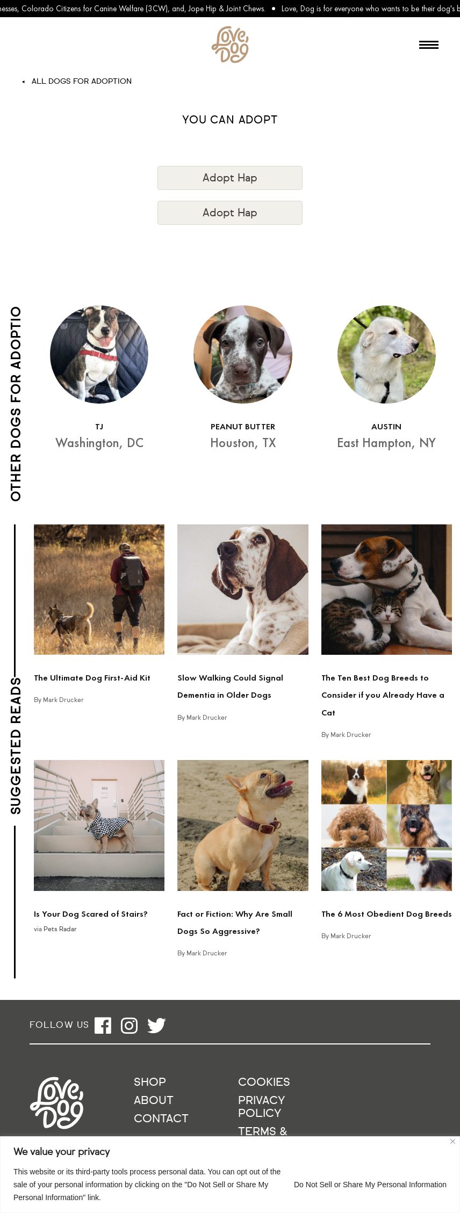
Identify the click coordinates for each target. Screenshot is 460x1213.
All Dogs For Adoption (82, 81)
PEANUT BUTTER (243, 426)
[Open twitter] (156, 1025)
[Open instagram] (129, 1025)
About (154, 1101)
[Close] (452, 1141)
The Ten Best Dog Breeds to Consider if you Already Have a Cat (382, 695)
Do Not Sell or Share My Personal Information (370, 1184)
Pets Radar (60, 929)
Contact (161, 1119)
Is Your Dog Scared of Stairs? (91, 913)
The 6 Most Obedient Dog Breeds (386, 913)
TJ (99, 426)
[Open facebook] (103, 1025)
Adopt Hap (230, 178)
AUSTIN (386, 426)
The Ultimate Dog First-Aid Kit (92, 677)
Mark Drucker (63, 700)
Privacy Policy (261, 1107)
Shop (150, 1082)
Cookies (264, 1082)
